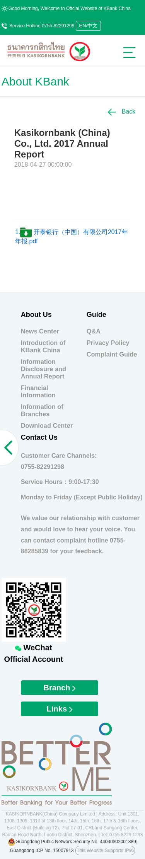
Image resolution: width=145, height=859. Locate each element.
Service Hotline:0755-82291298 (38, 25)
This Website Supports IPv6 (105, 850)
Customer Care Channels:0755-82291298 (59, 461)
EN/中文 (88, 25)
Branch (59, 687)
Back (121, 111)
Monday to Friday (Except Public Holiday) (82, 497)
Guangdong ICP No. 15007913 (42, 850)
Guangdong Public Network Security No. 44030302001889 (75, 841)
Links (59, 709)
